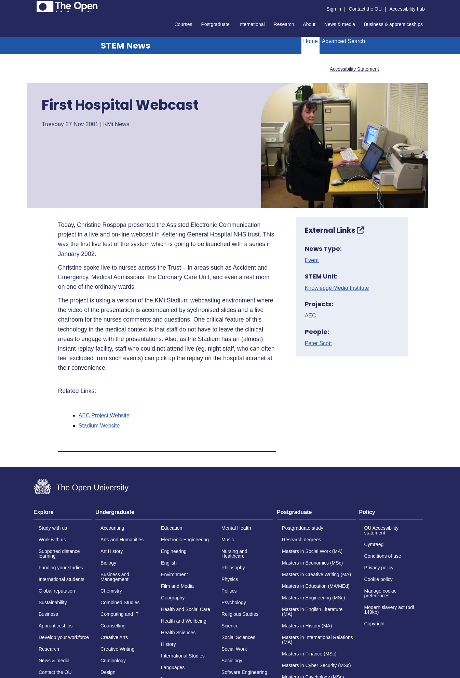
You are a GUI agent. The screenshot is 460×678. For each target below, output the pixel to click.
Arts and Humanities (122, 539)
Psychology (233, 602)
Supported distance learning (59, 553)
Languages (173, 667)
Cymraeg (374, 544)
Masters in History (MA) (307, 625)
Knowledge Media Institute (337, 288)
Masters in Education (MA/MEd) (316, 586)
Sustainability (53, 602)
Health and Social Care (185, 609)
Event (312, 260)
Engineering (174, 551)
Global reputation (57, 591)
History (168, 644)
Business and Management (114, 577)
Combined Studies (119, 602)
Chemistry (111, 591)
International (252, 24)
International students (61, 579)
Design (108, 672)
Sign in (333, 8)
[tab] (62, 514)
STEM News (125, 45)
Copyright (374, 623)
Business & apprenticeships (393, 24)
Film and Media (177, 586)
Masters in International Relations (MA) (317, 640)
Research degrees (301, 539)
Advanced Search (343, 41)
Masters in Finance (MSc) (309, 653)
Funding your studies (61, 567)
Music (227, 539)
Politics (228, 591)
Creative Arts (114, 637)
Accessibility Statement (354, 69)
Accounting (112, 528)
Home (310, 41)
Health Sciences (178, 632)
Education (171, 528)
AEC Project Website (104, 415)
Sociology (231, 660)
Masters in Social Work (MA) (312, 551)
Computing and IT (119, 614)
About (309, 24)
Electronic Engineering (185, 539)
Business (48, 614)
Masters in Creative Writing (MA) (316, 574)
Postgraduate (215, 24)
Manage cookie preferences (380, 593)
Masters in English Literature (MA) (312, 612)
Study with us (53, 528)
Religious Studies (239, 614)
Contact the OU (365, 9)
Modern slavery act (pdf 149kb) (389, 610)
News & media (339, 24)
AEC (310, 315)
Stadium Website (99, 426)
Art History (111, 551)
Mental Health (236, 528)
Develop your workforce (64, 637)
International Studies (183, 656)
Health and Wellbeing (183, 621)
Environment (174, 574)
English (169, 563)
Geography (173, 597)
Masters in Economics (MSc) (312, 563)
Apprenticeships (56, 625)
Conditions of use (382, 556)
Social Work (234, 649)
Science (230, 625)
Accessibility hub (407, 8)
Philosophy (233, 567)
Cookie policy (378, 579)
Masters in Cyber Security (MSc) (316, 665)
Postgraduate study (302, 528)
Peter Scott (318, 343)
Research (284, 24)
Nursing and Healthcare (234, 553)
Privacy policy (379, 567)
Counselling (112, 625)
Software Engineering (244, 672)
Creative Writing (117, 649)
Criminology (113, 660)
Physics (229, 579)
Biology (108, 563)
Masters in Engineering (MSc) (313, 597)
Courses (183, 24)
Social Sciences (238, 637)
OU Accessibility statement (381, 530)
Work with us (52, 539)
